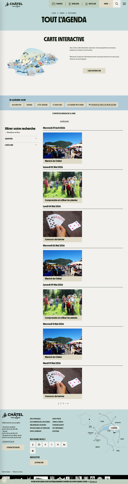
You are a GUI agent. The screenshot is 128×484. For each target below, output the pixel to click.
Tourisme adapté (58, 425)
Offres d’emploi (57, 422)
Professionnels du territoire (40, 428)
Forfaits (57, 3)
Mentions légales (6, 472)
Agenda (62, 13)
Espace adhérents (35, 431)
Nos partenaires (57, 428)
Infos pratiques (109, 141)
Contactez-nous (13, 447)
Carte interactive (94, 71)
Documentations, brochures (40, 422)
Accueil (54, 13)
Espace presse (56, 419)
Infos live (90, 3)
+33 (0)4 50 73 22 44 (8, 442)
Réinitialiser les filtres (13, 132)
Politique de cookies (17, 472)
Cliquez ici (93, 481)
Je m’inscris (39, 462)
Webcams (74, 3)
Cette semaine (42, 105)
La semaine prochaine (75, 105)
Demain (29, 105)
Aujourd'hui (16, 105)
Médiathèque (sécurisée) (38, 425)
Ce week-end (57, 105)
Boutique (55, 431)
